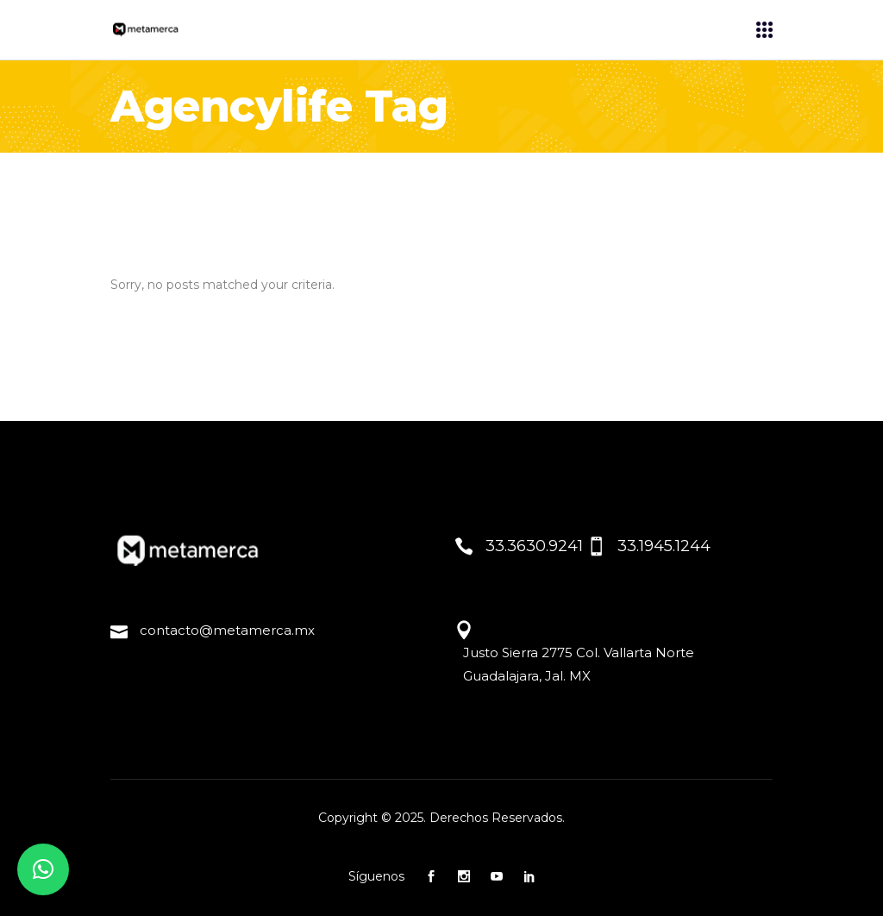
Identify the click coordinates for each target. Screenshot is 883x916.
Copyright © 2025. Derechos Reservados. (441, 817)
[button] (43, 869)
